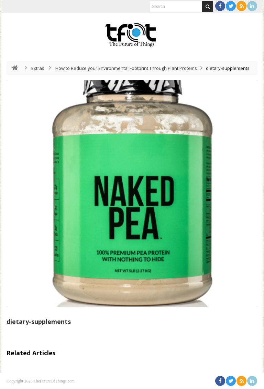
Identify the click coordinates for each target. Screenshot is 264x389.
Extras (37, 68)
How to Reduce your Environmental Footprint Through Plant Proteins (126, 68)
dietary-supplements (39, 321)
